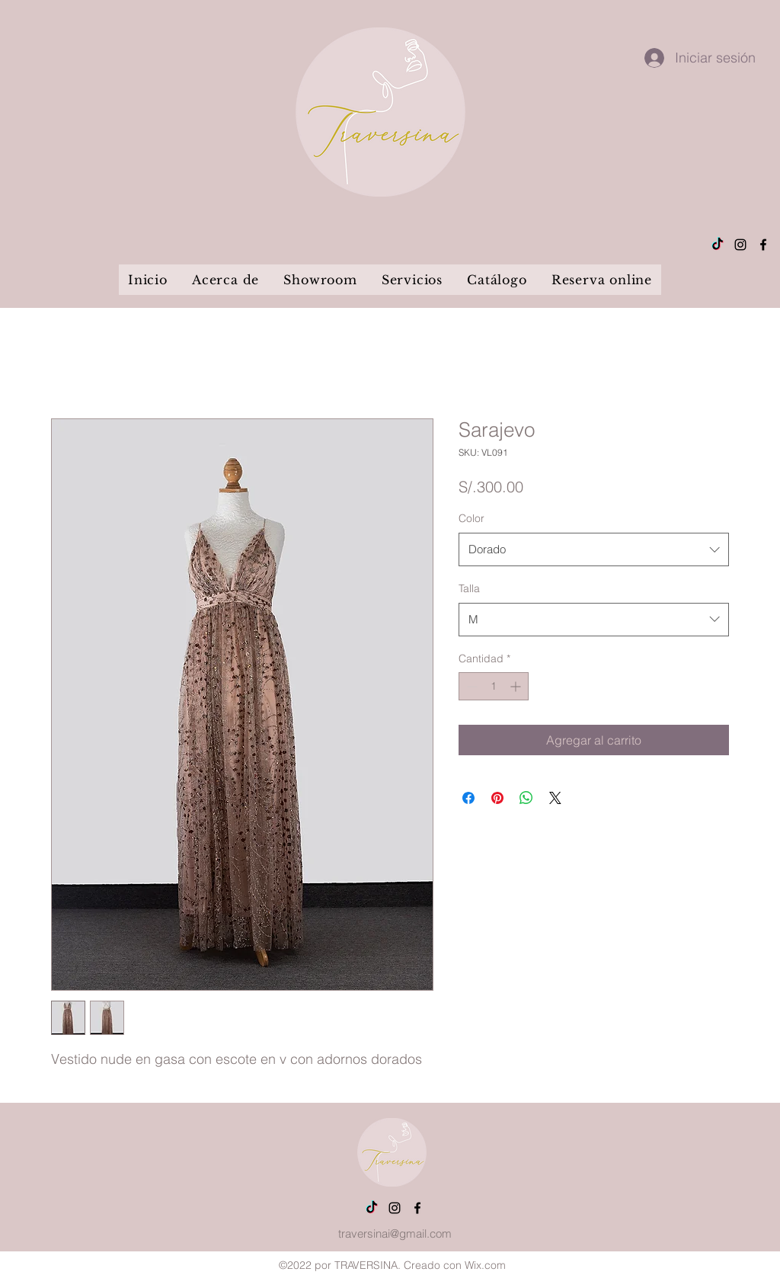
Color (471, 518)
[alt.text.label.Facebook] (763, 244)
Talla (469, 588)
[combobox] (594, 549)
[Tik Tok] (717, 244)
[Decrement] (470, 686)
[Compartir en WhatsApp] (526, 798)
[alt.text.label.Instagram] (740, 244)
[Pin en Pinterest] (497, 798)
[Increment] (516, 686)
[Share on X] (555, 798)
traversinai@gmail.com (395, 1233)
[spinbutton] (493, 686)
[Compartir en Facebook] (468, 798)
